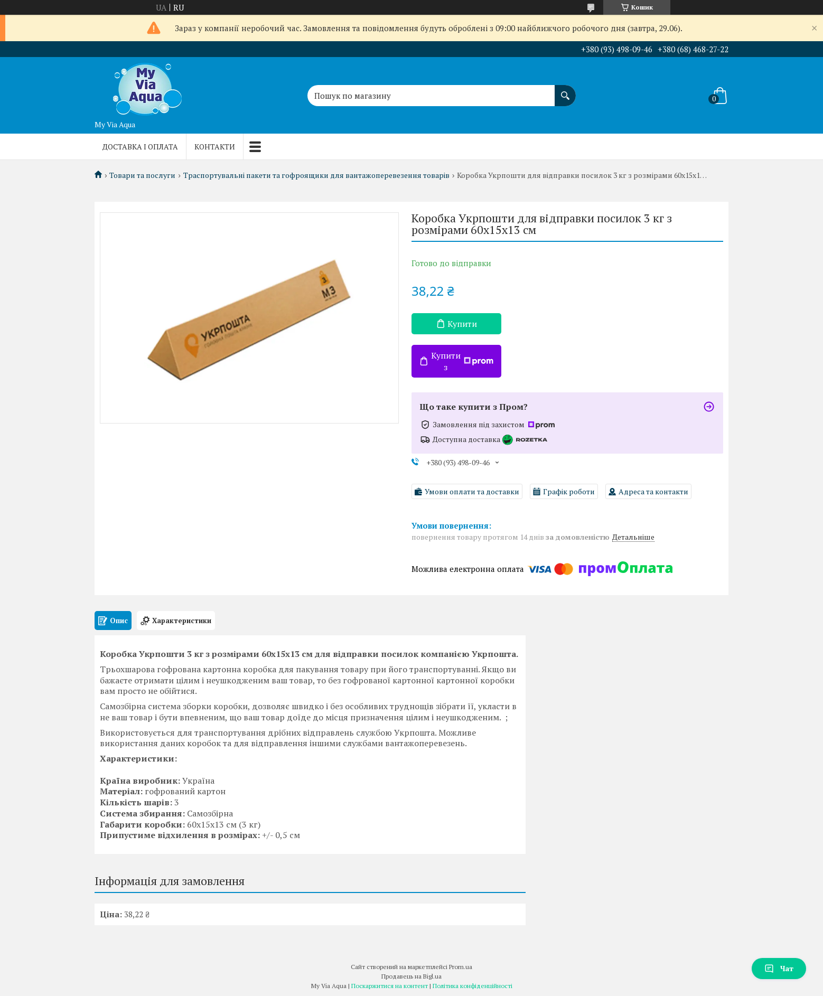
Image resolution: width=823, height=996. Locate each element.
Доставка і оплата (140, 147)
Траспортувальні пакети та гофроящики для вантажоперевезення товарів (316, 175)
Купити (462, 324)
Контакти (214, 147)
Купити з (462, 361)
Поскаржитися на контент (389, 986)
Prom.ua (460, 967)
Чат (778, 968)
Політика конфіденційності (472, 986)
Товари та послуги (142, 175)
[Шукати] (565, 90)
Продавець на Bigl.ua (411, 976)
